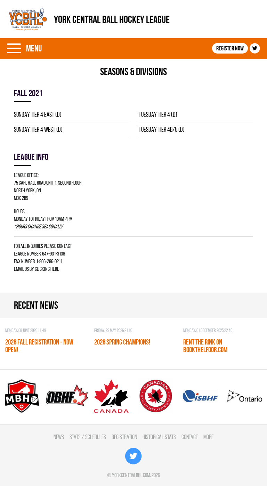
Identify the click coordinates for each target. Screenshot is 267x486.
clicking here (47, 269)
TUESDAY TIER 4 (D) (158, 114)
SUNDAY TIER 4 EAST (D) (38, 114)
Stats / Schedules (88, 437)
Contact (189, 437)
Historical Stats (159, 437)
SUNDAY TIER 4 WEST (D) (38, 129)
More (208, 437)
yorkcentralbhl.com (131, 475)
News (59, 437)
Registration (124, 437)
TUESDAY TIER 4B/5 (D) (162, 129)
